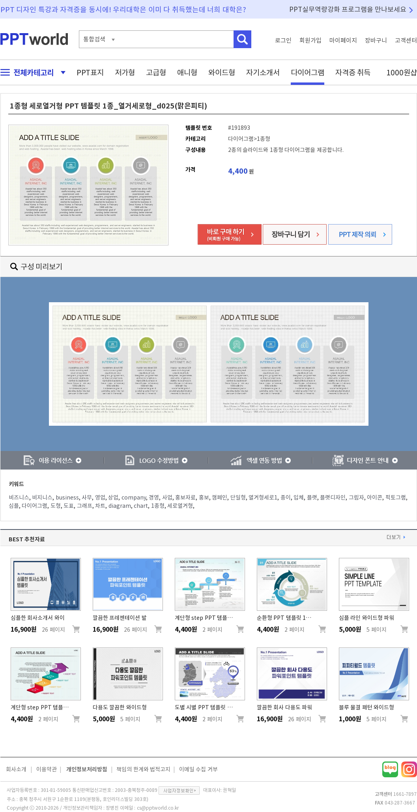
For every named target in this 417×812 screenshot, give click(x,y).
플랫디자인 (333, 497)
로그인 (283, 40)
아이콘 (374, 497)
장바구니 (376, 40)
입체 (299, 497)
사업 (167, 497)
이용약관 (46, 769)
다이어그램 (307, 72)
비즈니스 (19, 497)
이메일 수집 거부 (198, 769)
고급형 (156, 72)
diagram (119, 506)
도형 (55, 506)
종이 (285, 497)
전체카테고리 (30, 72)
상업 (113, 497)
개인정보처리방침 (86, 769)
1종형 (158, 506)
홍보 (204, 497)
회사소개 (16, 769)
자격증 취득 (353, 72)
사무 (87, 497)
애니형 (187, 72)
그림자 (356, 497)
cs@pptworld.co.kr (158, 807)
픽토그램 (395, 497)
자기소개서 (263, 72)
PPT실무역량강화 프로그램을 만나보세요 (348, 9)
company (134, 497)
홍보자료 (185, 497)
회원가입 (310, 40)
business (67, 497)
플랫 (312, 497)
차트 (100, 506)
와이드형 (221, 72)
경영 (154, 497)
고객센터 (406, 40)
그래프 (84, 506)
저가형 (125, 72)
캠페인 (219, 497)
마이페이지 (343, 40)
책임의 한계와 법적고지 (143, 769)
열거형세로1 (263, 497)
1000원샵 (401, 72)
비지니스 (42, 497)
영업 (100, 497)
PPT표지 (90, 72)
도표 (69, 506)
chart (141, 506)
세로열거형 (180, 506)
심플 (14, 506)
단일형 (238, 497)
